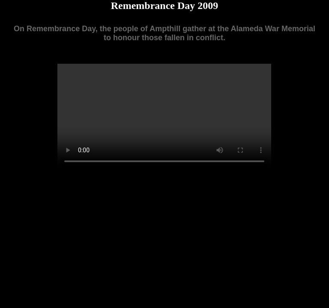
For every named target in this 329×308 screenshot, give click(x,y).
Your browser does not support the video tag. (164, 117)
